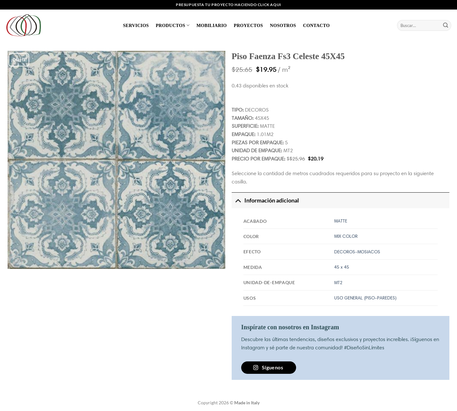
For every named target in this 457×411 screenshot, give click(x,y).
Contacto (316, 25)
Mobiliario (211, 25)
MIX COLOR (346, 236)
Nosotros (283, 25)
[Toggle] (238, 200)
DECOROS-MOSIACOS (357, 252)
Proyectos (248, 25)
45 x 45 (341, 267)
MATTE (340, 221)
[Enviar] (445, 25)
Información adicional (265, 200)
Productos (172, 25)
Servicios (136, 25)
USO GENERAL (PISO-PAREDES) (365, 298)
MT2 (338, 282)
